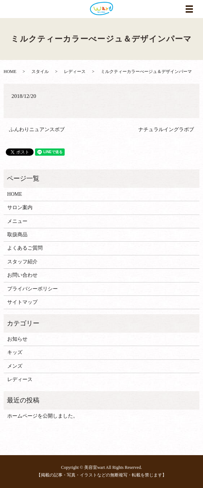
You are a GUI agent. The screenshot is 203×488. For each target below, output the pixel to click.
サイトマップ (22, 302)
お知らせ (17, 339)
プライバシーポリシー (32, 288)
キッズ (14, 352)
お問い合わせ (22, 275)
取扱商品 (17, 234)
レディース (75, 71)
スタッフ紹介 (22, 261)
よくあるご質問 (25, 248)
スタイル (40, 71)
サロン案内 (20, 207)
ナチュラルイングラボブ (166, 129)
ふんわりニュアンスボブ (37, 129)
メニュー (17, 221)
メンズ (14, 366)
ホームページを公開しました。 (42, 416)
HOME (10, 71)
